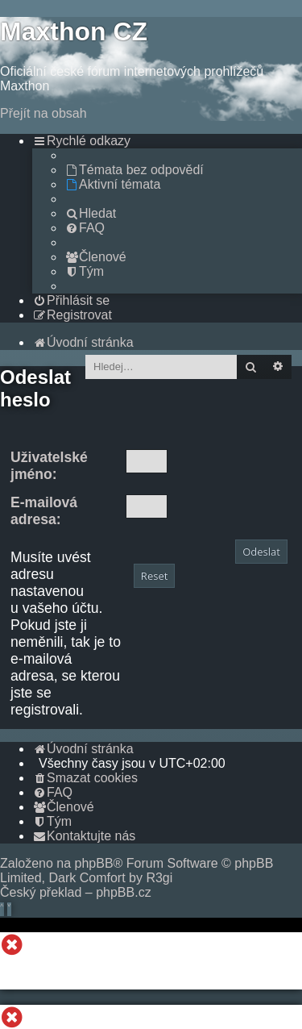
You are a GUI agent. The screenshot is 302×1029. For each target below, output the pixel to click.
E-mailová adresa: (43, 510)
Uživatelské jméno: (49, 465)
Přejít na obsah (43, 113)
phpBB (94, 863)
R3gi (159, 878)
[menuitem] (134, 170)
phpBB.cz (123, 892)
